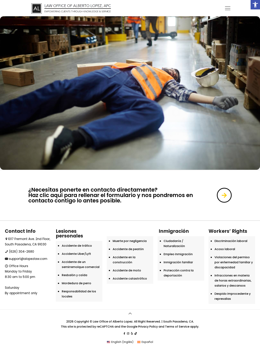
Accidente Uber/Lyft (76, 254)
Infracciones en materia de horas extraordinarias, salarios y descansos (233, 280)
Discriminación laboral (230, 241)
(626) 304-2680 (21, 251)
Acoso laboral (224, 249)
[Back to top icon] (130, 313)
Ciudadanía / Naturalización (174, 243)
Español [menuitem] (147, 342)
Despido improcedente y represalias (232, 296)
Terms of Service (177, 327)
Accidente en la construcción (124, 259)
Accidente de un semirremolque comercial (80, 264)
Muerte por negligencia (130, 241)
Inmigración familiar (178, 262)
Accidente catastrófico (130, 278)
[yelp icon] (132, 333)
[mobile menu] (228, 8)
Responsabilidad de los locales (79, 294)
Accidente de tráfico (77, 246)
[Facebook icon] (124, 333)
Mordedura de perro (76, 283)
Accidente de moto (127, 270)
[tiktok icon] (135, 333)
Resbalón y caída (74, 275)
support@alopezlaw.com (28, 259)
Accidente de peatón (128, 249)
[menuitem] (120, 342)
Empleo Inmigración (178, 254)
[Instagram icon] (128, 333)
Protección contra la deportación (179, 273)
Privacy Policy (148, 327)
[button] (255, 4)
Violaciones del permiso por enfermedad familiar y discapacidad (233, 262)
